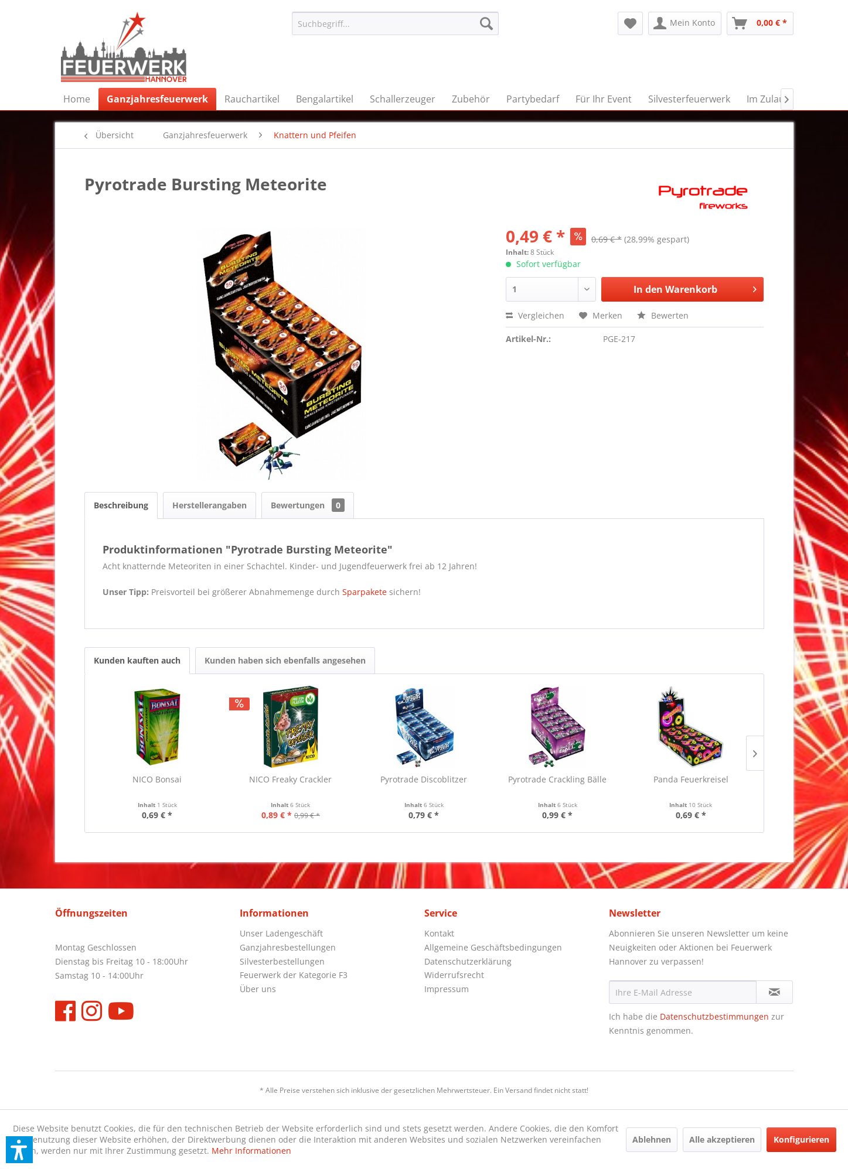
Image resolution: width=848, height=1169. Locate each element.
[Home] (76, 99)
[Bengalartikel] (325, 99)
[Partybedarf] (532, 99)
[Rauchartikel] (252, 99)
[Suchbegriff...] (395, 23)
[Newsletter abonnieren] (774, 992)
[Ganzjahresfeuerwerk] (157, 99)
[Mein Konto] (684, 23)
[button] (19, 1149)
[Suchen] (486, 23)
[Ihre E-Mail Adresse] (683, 992)
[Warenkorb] (760, 23)
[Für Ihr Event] (603, 99)
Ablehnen (651, 1139)
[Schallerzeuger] (403, 99)
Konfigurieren (801, 1139)
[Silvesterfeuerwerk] (689, 99)
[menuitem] (395, 23)
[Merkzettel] (630, 23)
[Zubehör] (471, 99)
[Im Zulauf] (767, 99)
